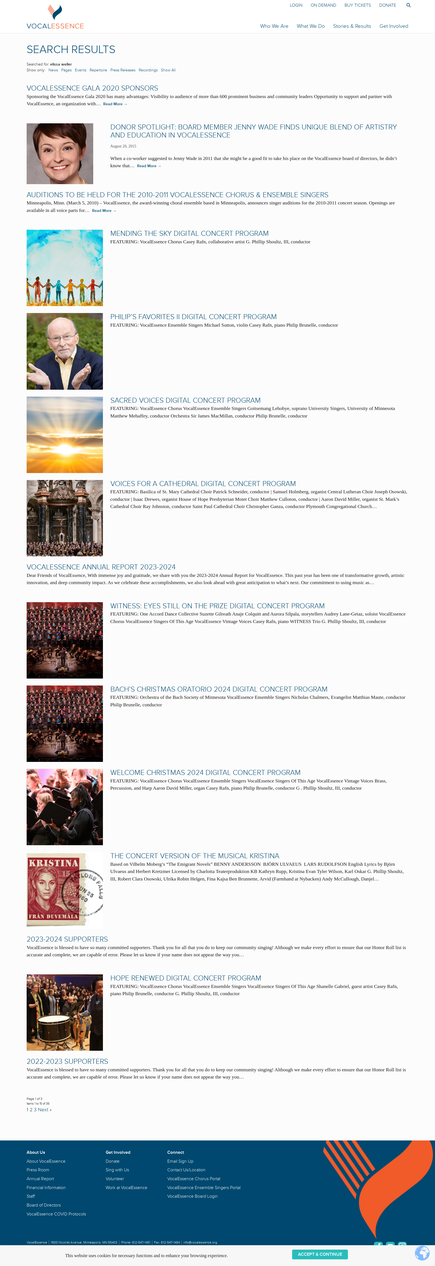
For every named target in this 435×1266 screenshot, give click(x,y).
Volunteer (115, 1179)
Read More (115, 104)
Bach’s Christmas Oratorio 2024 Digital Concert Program (219, 689)
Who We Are (274, 26)
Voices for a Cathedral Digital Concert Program (203, 483)
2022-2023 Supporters (67, 1061)
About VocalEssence (46, 1161)
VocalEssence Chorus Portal (193, 1179)
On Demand (323, 5)
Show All (168, 70)
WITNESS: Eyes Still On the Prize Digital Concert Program (217, 606)
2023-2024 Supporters (67, 939)
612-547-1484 (170, 1242)
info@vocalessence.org (200, 1242)
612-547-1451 (141, 1242)
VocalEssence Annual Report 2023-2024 (101, 567)
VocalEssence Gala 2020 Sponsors (92, 88)
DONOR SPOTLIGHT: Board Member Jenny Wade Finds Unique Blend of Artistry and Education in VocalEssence (253, 131)
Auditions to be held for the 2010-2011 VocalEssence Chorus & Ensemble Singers (177, 195)
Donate (387, 5)
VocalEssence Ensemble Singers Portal (204, 1187)
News (53, 70)
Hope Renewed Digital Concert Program (185, 978)
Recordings (148, 70)
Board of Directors (44, 1205)
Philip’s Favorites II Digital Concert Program (193, 316)
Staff (31, 1196)
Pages (66, 70)
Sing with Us (117, 1170)
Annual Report (40, 1179)
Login (296, 5)
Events (80, 70)
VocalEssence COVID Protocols (56, 1214)
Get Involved (394, 26)
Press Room (38, 1170)
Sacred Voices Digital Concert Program (185, 400)
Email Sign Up (180, 1161)
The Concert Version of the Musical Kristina (194, 856)
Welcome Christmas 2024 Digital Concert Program (205, 772)
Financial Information (46, 1187)
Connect (175, 1152)
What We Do (311, 26)
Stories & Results (352, 26)
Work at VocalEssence (126, 1187)
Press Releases (122, 70)
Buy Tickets (358, 5)
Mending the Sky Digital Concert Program (189, 233)
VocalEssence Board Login (192, 1196)
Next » (45, 1110)
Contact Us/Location (186, 1170)
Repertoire (98, 70)
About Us (36, 1152)
